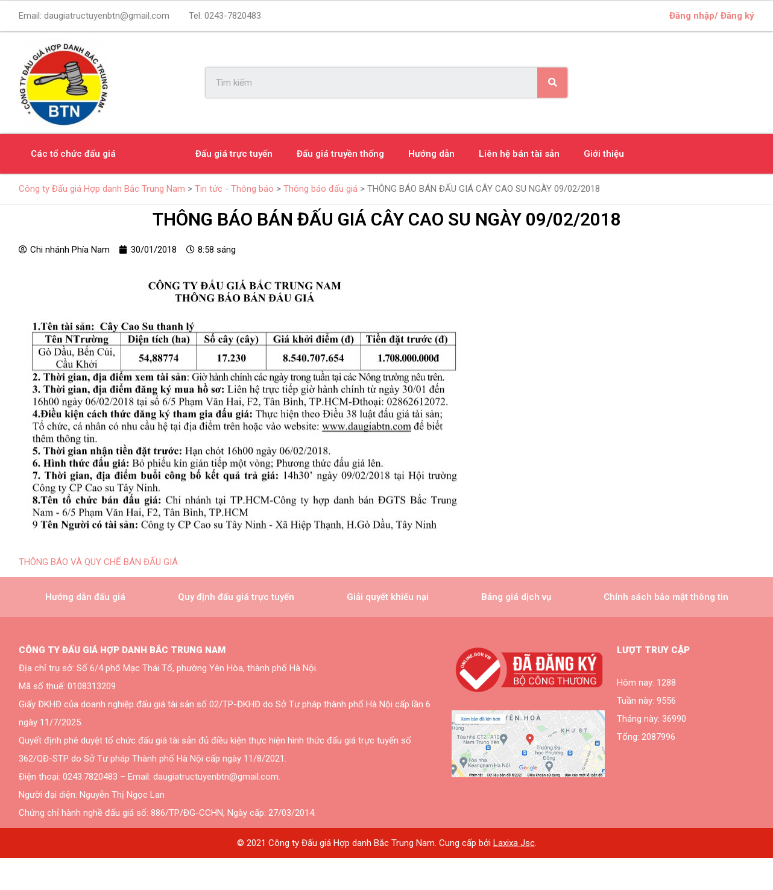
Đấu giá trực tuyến (234, 153)
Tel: (225, 15)
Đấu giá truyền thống (340, 153)
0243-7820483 (232, 15)
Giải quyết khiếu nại (388, 597)
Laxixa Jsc (514, 843)
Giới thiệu (604, 153)
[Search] (552, 83)
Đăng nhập (692, 15)
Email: (94, 15)
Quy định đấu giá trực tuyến (236, 597)
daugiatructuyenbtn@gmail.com (106, 15)
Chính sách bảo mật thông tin (666, 597)
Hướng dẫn (431, 153)
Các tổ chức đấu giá (73, 153)
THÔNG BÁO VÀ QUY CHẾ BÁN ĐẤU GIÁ (98, 562)
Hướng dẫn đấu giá (85, 597)
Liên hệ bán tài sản (519, 153)
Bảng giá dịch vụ (516, 597)
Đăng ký (737, 15)
